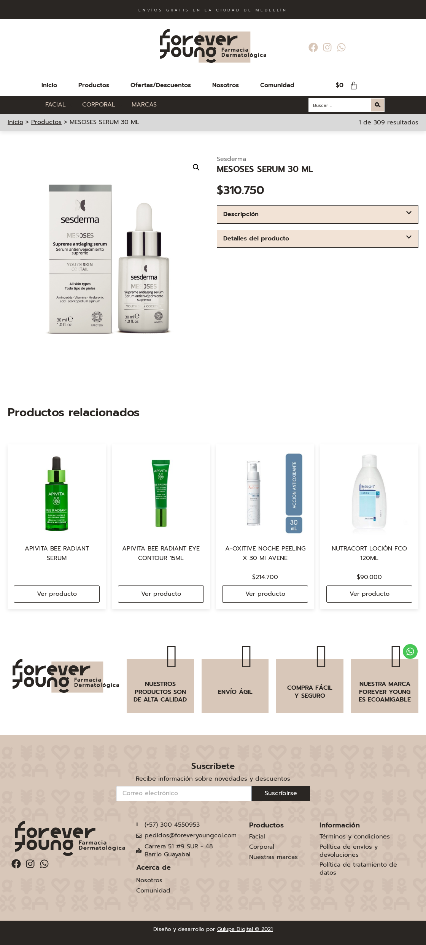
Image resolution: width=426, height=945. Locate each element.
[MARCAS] (144, 105)
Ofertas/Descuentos (160, 85)
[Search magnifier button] (377, 105)
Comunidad (277, 85)
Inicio (49, 85)
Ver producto (57, 593)
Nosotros (225, 85)
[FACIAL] (59, 105)
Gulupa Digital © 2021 (245, 929)
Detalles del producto (256, 238)
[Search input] (340, 105)
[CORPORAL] (103, 105)
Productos (93, 85)
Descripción (241, 214)
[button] (196, 167)
